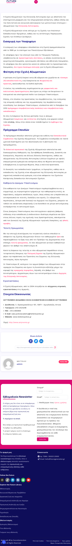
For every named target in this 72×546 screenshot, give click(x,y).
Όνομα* (40, 387)
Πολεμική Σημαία (34, 253)
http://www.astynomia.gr (19, 322)
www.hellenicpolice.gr (22, 317)
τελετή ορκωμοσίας (19, 243)
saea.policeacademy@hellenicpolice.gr (27, 314)
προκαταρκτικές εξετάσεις (31, 58)
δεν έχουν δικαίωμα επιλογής (27, 67)
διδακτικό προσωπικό (15, 149)
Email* (39, 397)
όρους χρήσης (60, 402)
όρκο (59, 237)
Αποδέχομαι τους (53, 402)
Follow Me (63, 361)
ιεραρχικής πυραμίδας (23, 270)
